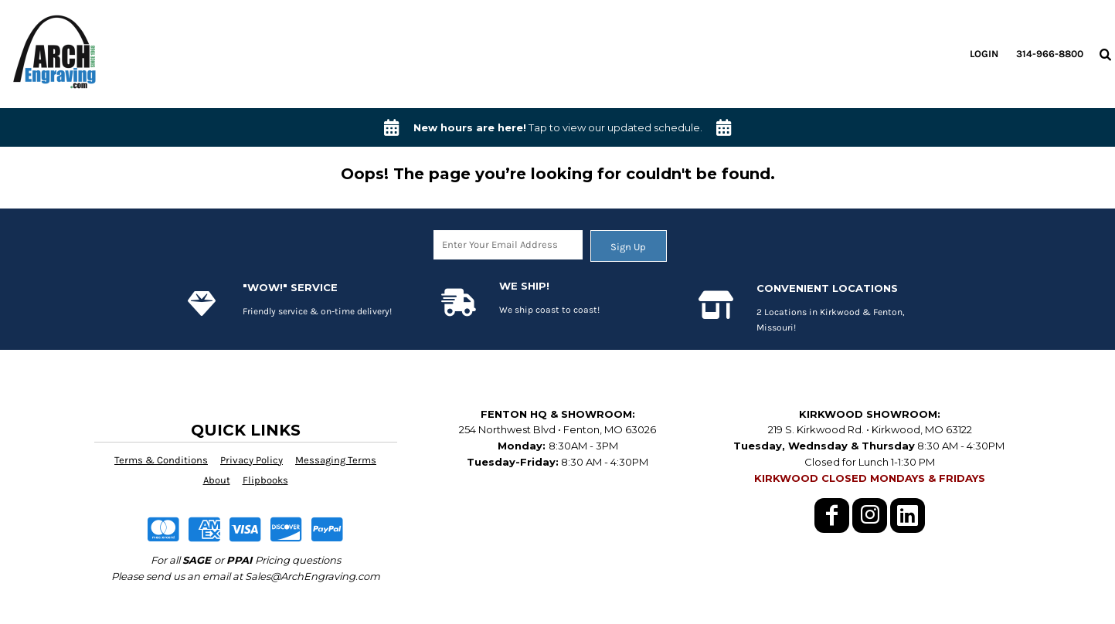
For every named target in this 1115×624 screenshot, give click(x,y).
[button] (1105, 54)
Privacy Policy (251, 460)
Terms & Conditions (161, 460)
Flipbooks (265, 480)
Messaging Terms (335, 460)
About (216, 480)
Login (984, 53)
